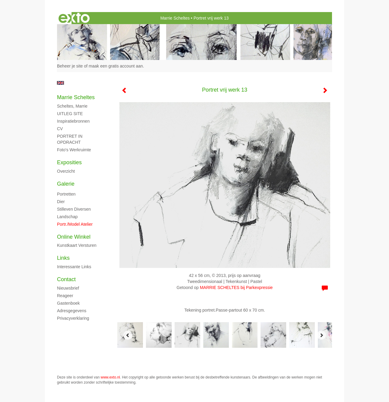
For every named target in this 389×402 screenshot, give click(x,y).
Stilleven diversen (74, 209)
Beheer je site (70, 66)
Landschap (67, 216)
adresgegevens (71, 310)
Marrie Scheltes (175, 18)
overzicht (66, 171)
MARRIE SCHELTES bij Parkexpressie (236, 287)
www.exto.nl (110, 377)
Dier (61, 201)
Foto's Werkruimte (74, 149)
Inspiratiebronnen (73, 121)
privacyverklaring (73, 318)
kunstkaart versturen (76, 245)
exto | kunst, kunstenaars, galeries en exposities (74, 18)
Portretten (66, 194)
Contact (66, 279)
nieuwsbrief (68, 288)
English (60, 83)
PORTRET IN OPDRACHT (69, 139)
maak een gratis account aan (116, 66)
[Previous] (127, 335)
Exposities (69, 162)
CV (60, 128)
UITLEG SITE (70, 113)
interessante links (74, 266)
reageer (65, 295)
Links (63, 258)
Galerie (65, 184)
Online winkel (73, 237)
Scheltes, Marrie (72, 106)
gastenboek (68, 303)
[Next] (321, 335)
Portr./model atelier (75, 224)
